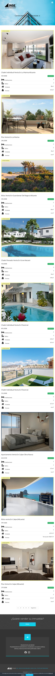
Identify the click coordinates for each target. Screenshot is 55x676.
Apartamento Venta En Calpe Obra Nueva (17, 454)
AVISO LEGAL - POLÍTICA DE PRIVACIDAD (39, 668)
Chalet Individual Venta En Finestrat (14, 325)
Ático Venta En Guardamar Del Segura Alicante (19, 195)
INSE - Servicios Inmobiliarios (23, 668)
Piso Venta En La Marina (10, 137)
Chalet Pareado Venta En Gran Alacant (15, 260)
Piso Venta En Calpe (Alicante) (12, 584)
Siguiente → (34, 607)
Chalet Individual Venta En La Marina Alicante (18, 72)
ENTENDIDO (29, 674)
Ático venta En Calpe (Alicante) (13, 519)
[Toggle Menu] (52, 2)
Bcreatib (30, 672)
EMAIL (27, 624)
